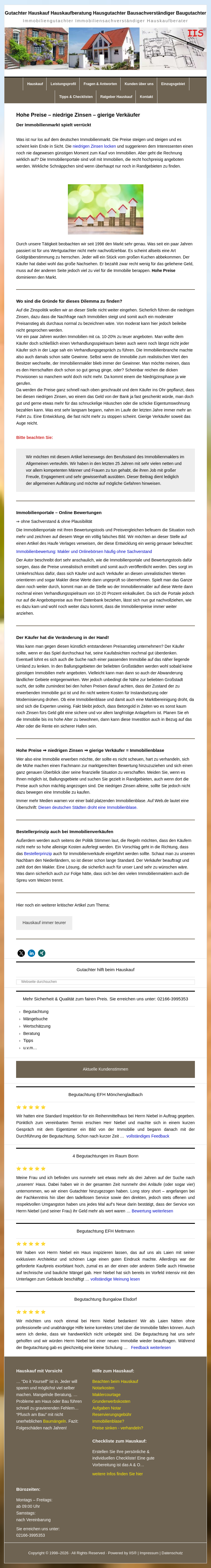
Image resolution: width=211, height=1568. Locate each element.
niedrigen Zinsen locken (94, 146)
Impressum (149, 1553)
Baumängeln (54, 1421)
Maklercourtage (106, 1394)
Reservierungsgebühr (111, 1414)
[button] (21, 953)
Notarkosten (103, 1388)
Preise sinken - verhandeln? (117, 1428)
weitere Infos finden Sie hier (117, 1473)
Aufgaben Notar (106, 1408)
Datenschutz (172, 1553)
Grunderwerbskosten (111, 1401)
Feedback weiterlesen (151, 1347)
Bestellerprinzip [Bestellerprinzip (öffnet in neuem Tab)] (38, 853)
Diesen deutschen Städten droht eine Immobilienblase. (88, 807)
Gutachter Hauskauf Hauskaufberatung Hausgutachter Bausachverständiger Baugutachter (105, 13)
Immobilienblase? (108, 1421)
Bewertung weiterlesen (152, 1211)
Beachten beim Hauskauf (115, 1381)
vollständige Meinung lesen (115, 1279)
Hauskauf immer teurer (44, 922)
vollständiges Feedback (147, 1136)
